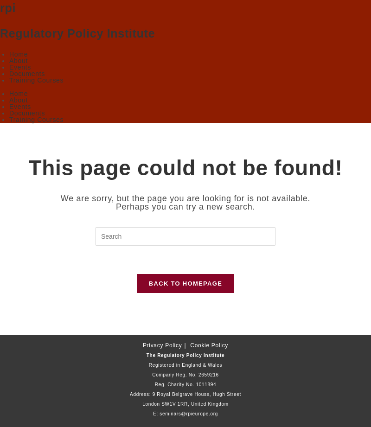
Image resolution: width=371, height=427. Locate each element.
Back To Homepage (185, 283)
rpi (8, 7)
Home (18, 54)
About (18, 60)
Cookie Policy (209, 345)
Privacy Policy (162, 345)
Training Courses (36, 80)
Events (20, 67)
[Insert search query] (185, 236)
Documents (27, 73)
